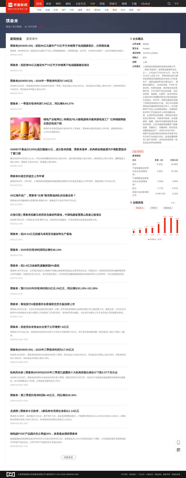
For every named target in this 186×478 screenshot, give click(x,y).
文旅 (106, 10)
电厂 (139, 10)
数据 (114, 10)
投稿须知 (158, 474)
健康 (79, 10)
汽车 (71, 10)
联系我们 (132, 474)
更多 (173, 203)
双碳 (130, 10)
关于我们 (124, 474)
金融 (47, 10)
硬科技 (97, 10)
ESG (122, 10)
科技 (39, 10)
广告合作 (141, 474)
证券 (55, 10)
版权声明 (166, 474)
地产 (63, 10)
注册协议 (149, 474)
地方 (87, 10)
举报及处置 (175, 474)
